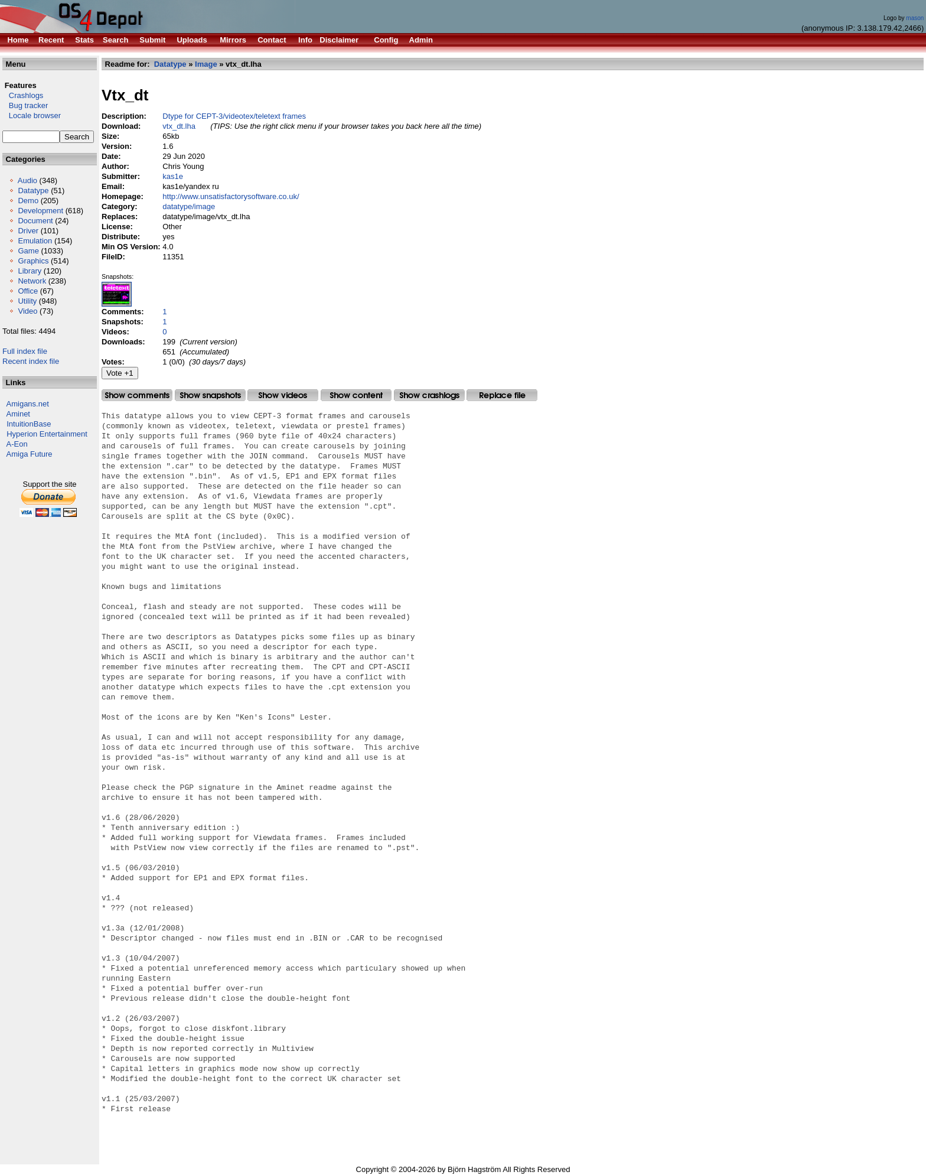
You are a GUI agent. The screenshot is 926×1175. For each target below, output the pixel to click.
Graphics (33, 260)
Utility (27, 301)
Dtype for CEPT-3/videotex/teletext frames (234, 116)
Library (29, 270)
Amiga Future (29, 454)
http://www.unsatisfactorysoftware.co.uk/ (230, 196)
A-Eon (17, 444)
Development (40, 210)
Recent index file (30, 361)
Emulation (35, 240)
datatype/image (188, 206)
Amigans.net (27, 403)
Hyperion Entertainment (46, 433)
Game (28, 250)
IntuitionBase (28, 423)
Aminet (18, 413)
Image (206, 64)
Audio (27, 180)
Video (27, 311)
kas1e (172, 176)
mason (915, 18)
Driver (28, 230)
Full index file (24, 351)
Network (32, 280)
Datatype (33, 190)
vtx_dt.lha (178, 126)
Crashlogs (22, 95)
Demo (28, 200)
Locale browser (31, 115)
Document (35, 220)
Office (28, 291)
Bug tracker (25, 105)
